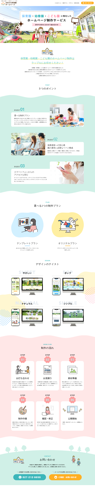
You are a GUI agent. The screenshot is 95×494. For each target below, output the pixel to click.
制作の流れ (76, 3)
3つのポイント (58, 3)
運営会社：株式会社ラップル (69, 490)
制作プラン (65, 3)
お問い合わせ (81, 490)
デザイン (71, 3)
